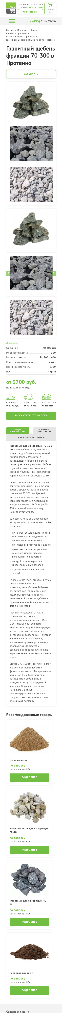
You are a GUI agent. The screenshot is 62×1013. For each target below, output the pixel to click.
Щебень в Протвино (16, 33)
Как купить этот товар (31, 437)
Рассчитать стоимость (31, 415)
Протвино (22, 30)
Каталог (35, 30)
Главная (10, 30)
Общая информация (17, 430)
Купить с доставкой (44, 430)
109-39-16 (42, 21)
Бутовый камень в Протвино (20, 36)
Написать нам (30, 11)
